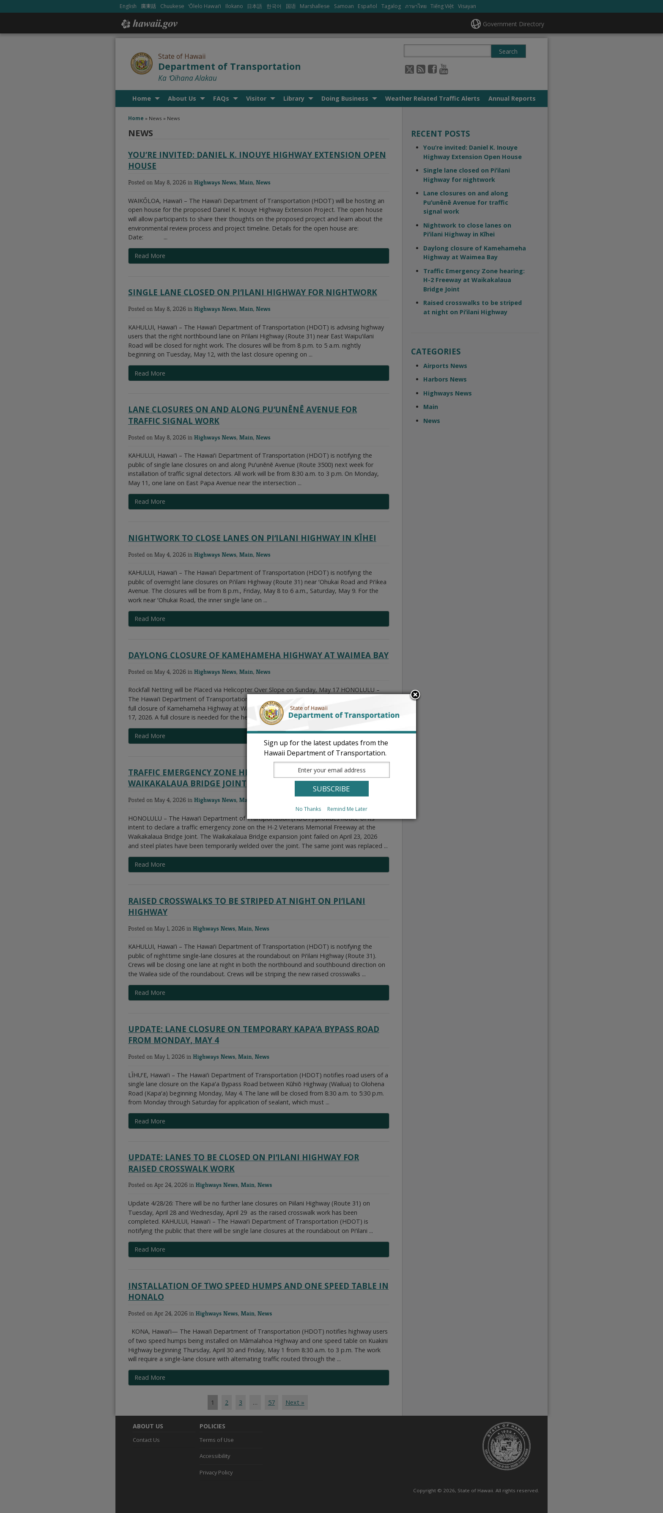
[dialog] (331, 756)
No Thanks (308, 809)
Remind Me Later (347, 809)
